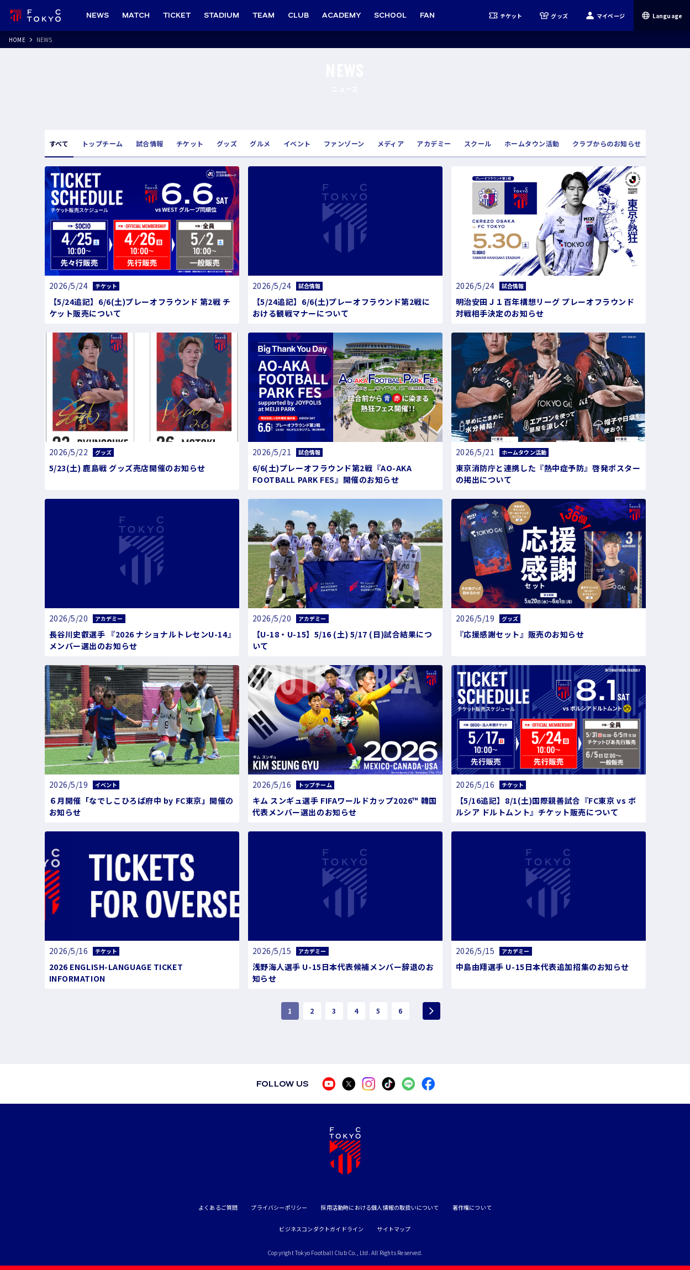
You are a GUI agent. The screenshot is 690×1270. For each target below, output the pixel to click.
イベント (297, 143)
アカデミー (434, 143)
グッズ (554, 15)
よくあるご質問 (218, 1207)
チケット (506, 15)
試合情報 (150, 143)
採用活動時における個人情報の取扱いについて (379, 1207)
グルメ (260, 143)
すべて (59, 143)
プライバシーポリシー (279, 1207)
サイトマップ (393, 1229)
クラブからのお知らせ (606, 143)
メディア (390, 143)
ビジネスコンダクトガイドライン (321, 1229)
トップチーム (102, 143)
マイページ (605, 15)
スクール (478, 143)
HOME (17, 39)
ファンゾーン (344, 143)
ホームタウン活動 (532, 143)
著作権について (472, 1207)
